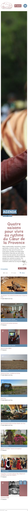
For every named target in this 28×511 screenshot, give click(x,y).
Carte (14, 273)
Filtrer (22, 268)
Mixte (23, 273)
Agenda (18, 6)
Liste (6, 273)
